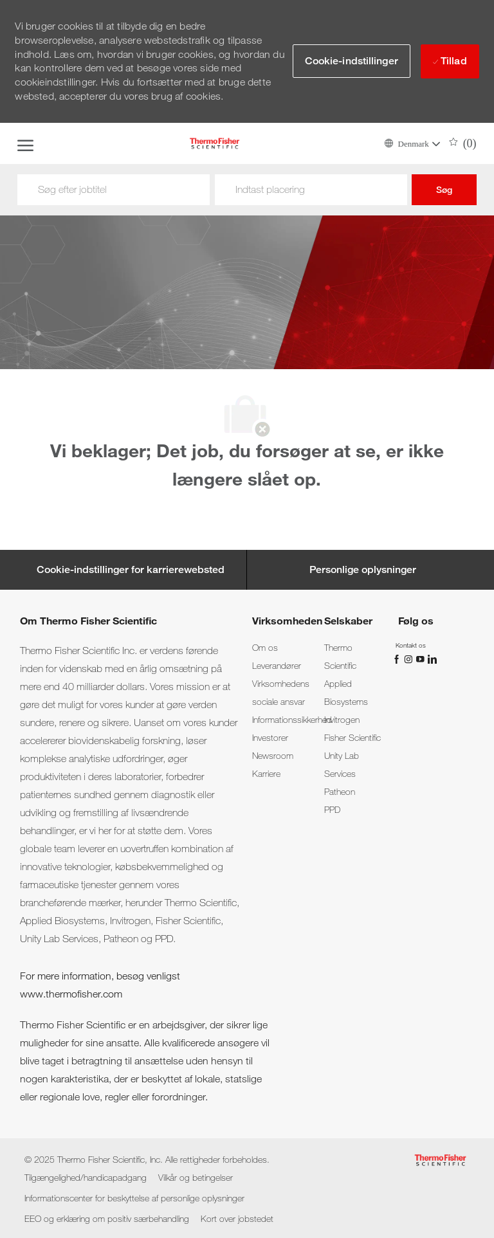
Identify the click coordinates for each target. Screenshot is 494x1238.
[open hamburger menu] (25, 143)
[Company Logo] (214, 143)
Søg (444, 190)
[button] (411, 143)
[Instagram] (410, 658)
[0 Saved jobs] (463, 143)
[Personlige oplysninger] (363, 570)
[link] (265, 647)
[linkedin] (431, 658)
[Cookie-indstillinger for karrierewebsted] (130, 570)
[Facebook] (398, 658)
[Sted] (311, 189)
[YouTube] (421, 658)
